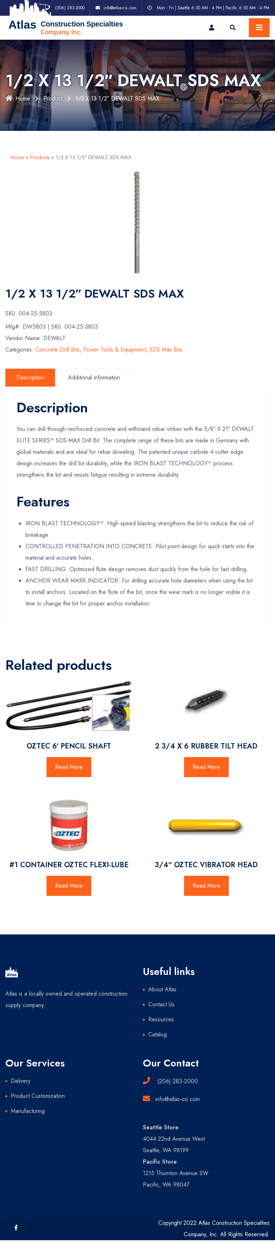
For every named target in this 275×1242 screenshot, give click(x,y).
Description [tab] (30, 377)
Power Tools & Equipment (114, 349)
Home (17, 98)
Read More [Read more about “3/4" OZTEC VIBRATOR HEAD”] (206, 886)
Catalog (157, 1034)
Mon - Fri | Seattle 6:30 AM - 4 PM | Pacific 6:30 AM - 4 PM (213, 8)
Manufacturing (28, 1111)
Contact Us (161, 1004)
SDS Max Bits (165, 349)
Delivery (20, 1081)
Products (40, 157)
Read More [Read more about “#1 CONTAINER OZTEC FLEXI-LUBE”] (69, 886)
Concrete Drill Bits (57, 349)
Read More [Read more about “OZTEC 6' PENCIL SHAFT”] (69, 767)
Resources (161, 1019)
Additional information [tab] (94, 377)
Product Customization (38, 1096)
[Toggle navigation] (259, 27)
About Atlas (162, 989)
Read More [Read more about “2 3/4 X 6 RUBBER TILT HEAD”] (206, 767)
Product (52, 98)
